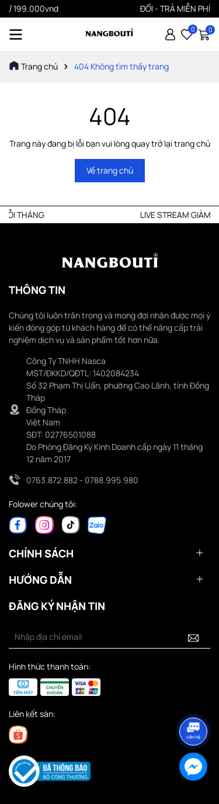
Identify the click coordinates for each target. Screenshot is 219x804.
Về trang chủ (109, 170)
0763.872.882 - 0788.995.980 (82, 480)
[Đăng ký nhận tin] (193, 637)
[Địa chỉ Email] (109, 637)
